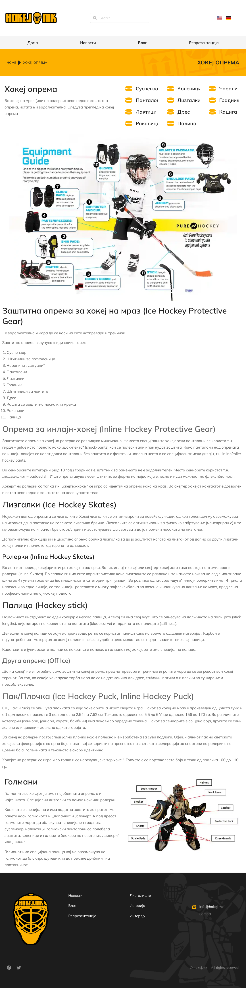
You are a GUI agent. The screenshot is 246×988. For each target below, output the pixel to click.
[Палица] (170, 123)
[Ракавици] (128, 123)
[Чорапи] (212, 88)
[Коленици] (170, 88)
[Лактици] (128, 111)
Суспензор (148, 88)
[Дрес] (170, 111)
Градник (229, 100)
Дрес (183, 112)
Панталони (149, 100)
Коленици (189, 88)
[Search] (95, 18)
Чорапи (228, 88)
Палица (186, 123)
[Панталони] (128, 100)
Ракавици (148, 123)
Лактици (146, 112)
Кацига (228, 112)
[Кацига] (212, 111)
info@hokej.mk (211, 906)
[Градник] (212, 100)
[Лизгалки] (170, 100)
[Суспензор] (128, 88)
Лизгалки (188, 100)
